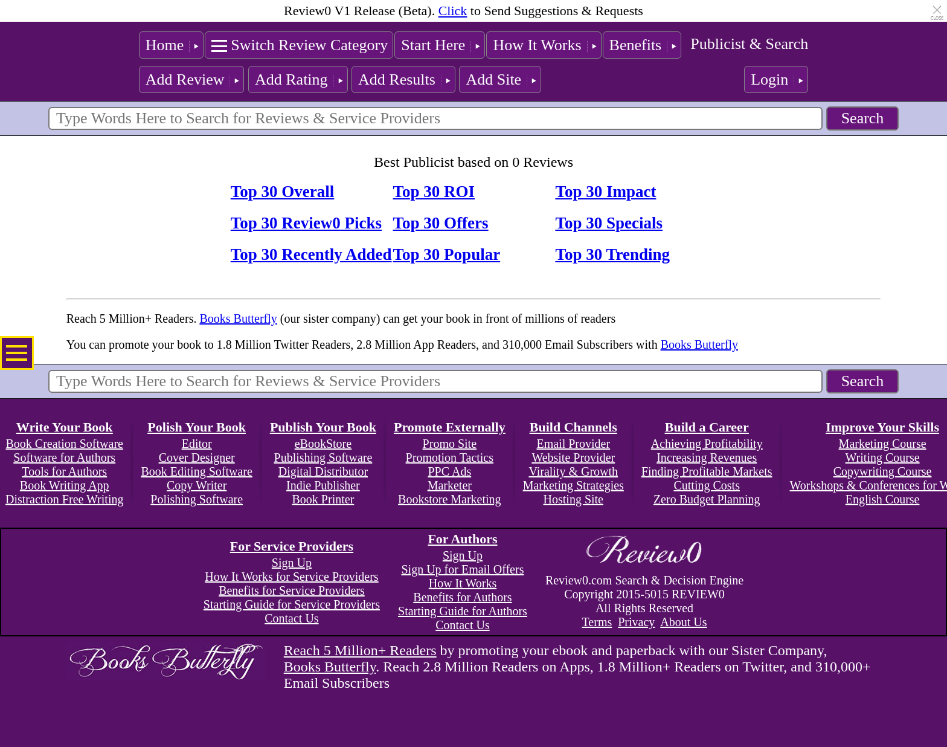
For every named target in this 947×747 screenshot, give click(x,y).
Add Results (396, 79)
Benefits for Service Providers (292, 590)
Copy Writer (196, 485)
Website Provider (573, 457)
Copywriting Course (882, 471)
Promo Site (450, 443)
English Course (883, 499)
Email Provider (573, 443)
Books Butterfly (238, 318)
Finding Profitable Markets (706, 471)
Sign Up (292, 562)
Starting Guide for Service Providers (292, 604)
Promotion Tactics (449, 457)
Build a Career (707, 427)
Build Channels (573, 427)
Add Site (493, 79)
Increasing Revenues (706, 457)
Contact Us (291, 618)
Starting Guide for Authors (462, 611)
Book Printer (323, 499)
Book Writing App (64, 485)
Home (165, 45)
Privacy (636, 622)
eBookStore (323, 443)
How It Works (537, 45)
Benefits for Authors (462, 597)
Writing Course (883, 457)
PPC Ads (449, 471)
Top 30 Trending (612, 254)
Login (769, 79)
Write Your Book (64, 427)
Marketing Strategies (573, 485)
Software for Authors (64, 457)
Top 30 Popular (447, 254)
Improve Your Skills (882, 427)
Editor (197, 443)
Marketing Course (882, 443)
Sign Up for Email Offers (462, 569)
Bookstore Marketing (449, 499)
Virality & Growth (573, 471)
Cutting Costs (706, 485)
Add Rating (291, 79)
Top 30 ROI (434, 192)
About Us (683, 622)
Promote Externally (450, 427)
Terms (597, 622)
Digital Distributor (323, 471)
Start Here (433, 45)
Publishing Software (323, 457)
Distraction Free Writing (64, 499)
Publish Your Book (323, 427)
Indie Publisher (323, 485)
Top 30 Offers (441, 223)
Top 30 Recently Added (311, 254)
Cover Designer (197, 457)
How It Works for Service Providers (291, 576)
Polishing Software (196, 499)
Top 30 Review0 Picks (306, 223)
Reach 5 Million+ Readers (360, 650)
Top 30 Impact (605, 192)
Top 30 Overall (283, 192)
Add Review (185, 79)
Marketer (450, 485)
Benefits (635, 45)
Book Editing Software (196, 471)
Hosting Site (573, 499)
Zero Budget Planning (706, 499)
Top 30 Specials (609, 223)
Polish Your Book (196, 427)
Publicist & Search (749, 44)
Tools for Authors (64, 471)
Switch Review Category (309, 45)
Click (452, 10)
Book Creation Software (64, 443)
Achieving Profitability (707, 443)
